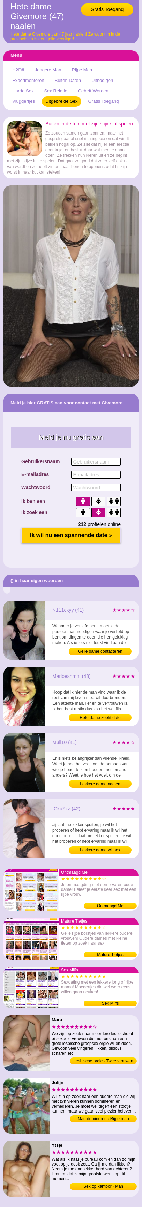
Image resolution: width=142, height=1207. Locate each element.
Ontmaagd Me (110, 905)
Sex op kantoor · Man (103, 1186)
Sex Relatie (55, 90)
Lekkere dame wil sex (100, 850)
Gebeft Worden (93, 90)
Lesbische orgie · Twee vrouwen (103, 1061)
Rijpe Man (82, 69)
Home (18, 69)
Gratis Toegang (107, 9)
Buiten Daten (68, 80)
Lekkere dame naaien (100, 783)
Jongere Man (48, 69)
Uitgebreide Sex (61, 101)
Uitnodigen (102, 80)
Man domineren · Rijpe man (103, 1118)
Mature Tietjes (110, 954)
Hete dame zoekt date (100, 717)
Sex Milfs (110, 1003)
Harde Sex (22, 90)
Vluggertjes (23, 101)
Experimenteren (28, 80)
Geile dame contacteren (100, 651)
